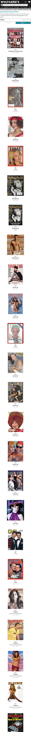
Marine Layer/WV (23, 7)
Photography (16, 7)
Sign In (25, 1)
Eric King (2, 9)
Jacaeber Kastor (8, 9)
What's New (25, 9)
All (15, 5)
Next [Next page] (24, 23)
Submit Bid (20, 9)
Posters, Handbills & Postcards (7, 7)
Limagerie (15, 9)
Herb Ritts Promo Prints (9, 12)
